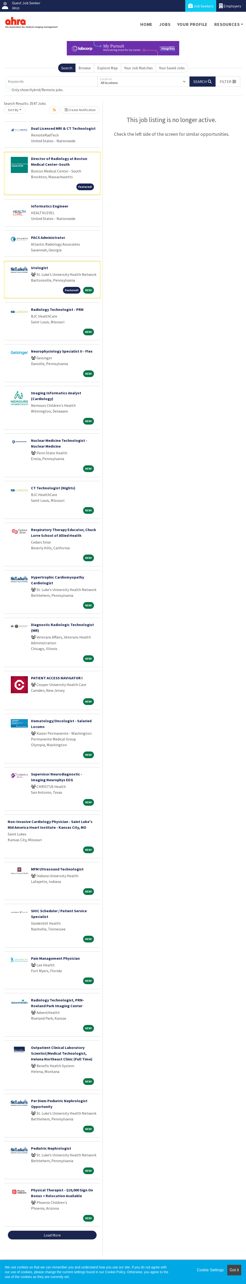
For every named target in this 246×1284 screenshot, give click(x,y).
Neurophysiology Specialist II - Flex (61, 351)
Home (146, 24)
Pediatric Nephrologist (51, 1148)
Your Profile (192, 24)
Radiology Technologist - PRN (57, 309)
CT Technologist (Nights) (53, 487)
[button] (228, 81)
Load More (52, 1235)
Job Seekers (200, 6)
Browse (85, 67)
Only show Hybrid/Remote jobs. (37, 89)
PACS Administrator (48, 237)
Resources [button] (227, 24)
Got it (234, 1270)
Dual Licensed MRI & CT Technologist (63, 128)
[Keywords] (52, 81)
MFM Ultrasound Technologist (57, 869)
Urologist (39, 267)
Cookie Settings (210, 1270)
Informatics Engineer (49, 206)
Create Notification (80, 110)
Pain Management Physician (55, 958)
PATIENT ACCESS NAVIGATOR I (57, 677)
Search (66, 67)
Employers (230, 6)
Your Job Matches (138, 67)
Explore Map (107, 67)
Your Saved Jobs (172, 67)
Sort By (13, 110)
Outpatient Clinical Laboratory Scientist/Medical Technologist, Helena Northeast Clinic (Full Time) (61, 1053)
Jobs (164, 24)
